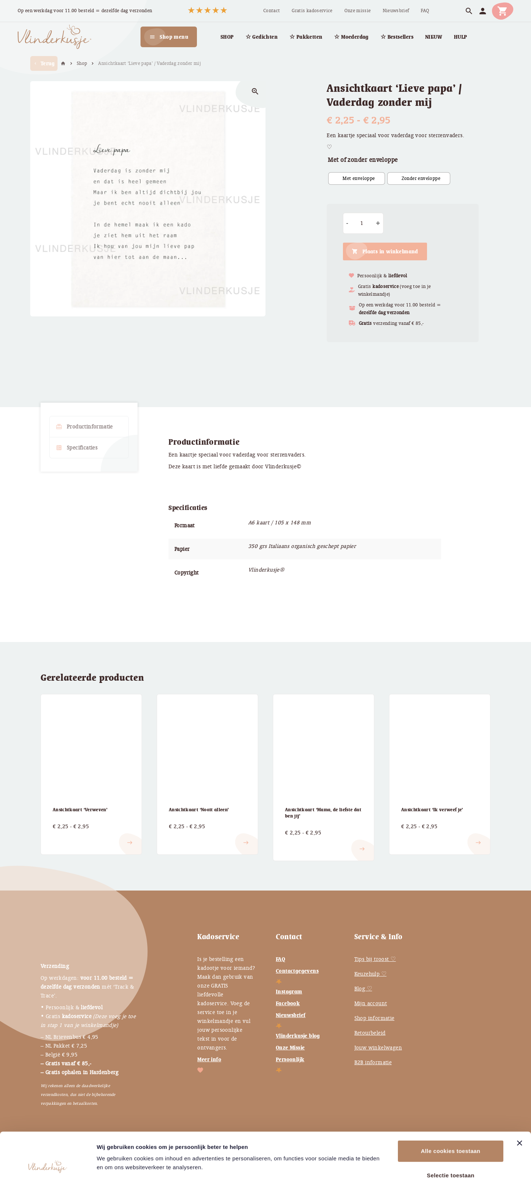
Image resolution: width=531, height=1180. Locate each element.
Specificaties (76, 447)
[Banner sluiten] (519, 1099)
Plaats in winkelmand (390, 251)
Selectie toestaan (451, 1131)
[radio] (356, 178)
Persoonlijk (290, 1059)
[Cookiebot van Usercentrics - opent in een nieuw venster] (47, 1165)
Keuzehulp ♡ (370, 974)
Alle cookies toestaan (450, 1107)
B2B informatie (373, 1062)
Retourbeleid (370, 1033)
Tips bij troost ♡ (375, 959)
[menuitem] (271, 11)
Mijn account (370, 1003)
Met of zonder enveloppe (363, 160)
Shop (82, 63)
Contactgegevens (297, 971)
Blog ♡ (363, 988)
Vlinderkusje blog (298, 1035)
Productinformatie (84, 426)
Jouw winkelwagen (378, 1047)
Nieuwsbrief (290, 1015)
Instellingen (401, 1165)
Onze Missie (290, 1047)
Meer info (209, 1059)
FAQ (280, 959)
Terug (44, 63)
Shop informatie (374, 1018)
